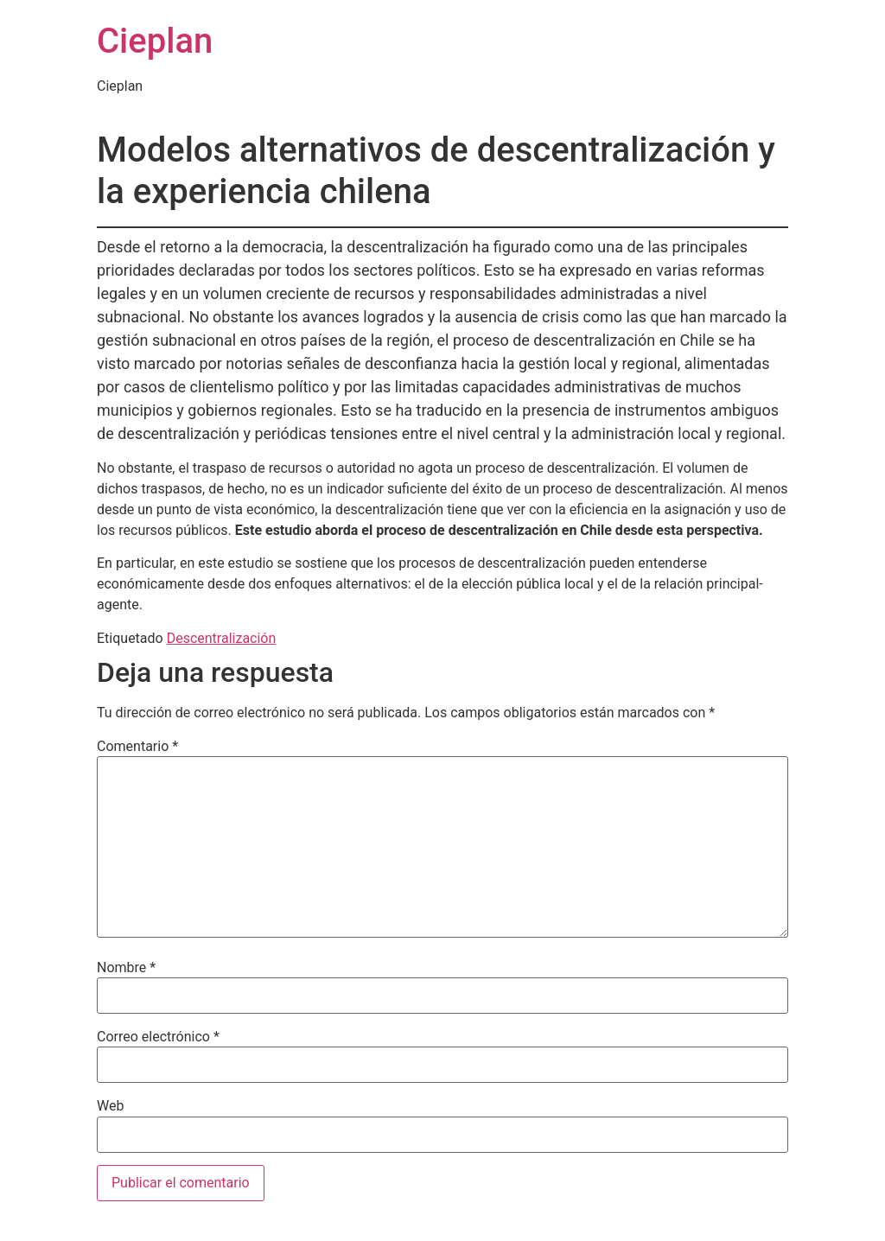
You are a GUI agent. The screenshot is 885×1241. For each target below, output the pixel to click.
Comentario (137, 747)
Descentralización (222, 638)
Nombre (126, 968)
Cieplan (155, 41)
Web (110, 1106)
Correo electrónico (158, 1037)
